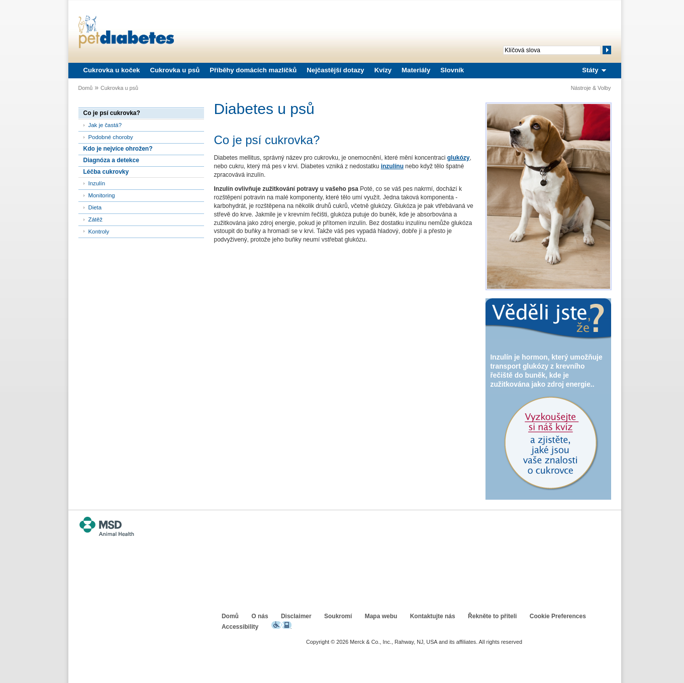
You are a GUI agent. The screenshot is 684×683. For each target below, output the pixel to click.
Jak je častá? (105, 125)
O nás (259, 616)
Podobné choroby (110, 137)
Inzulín (97, 183)
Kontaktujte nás (432, 616)
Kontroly (99, 232)
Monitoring (101, 195)
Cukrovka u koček (111, 70)
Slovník (452, 70)
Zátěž (95, 219)
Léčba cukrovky (106, 171)
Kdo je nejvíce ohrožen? (118, 148)
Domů (85, 88)
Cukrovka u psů (175, 70)
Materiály (416, 70)
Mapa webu (381, 616)
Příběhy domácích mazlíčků (253, 70)
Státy (590, 70)
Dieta (95, 207)
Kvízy (383, 70)
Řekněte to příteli (492, 616)
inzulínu (392, 166)
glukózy (458, 157)
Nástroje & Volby (591, 88)
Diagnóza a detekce (111, 160)
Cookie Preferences (558, 616)
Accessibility (240, 626)
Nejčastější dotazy (335, 70)
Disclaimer (296, 616)
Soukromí (338, 616)
